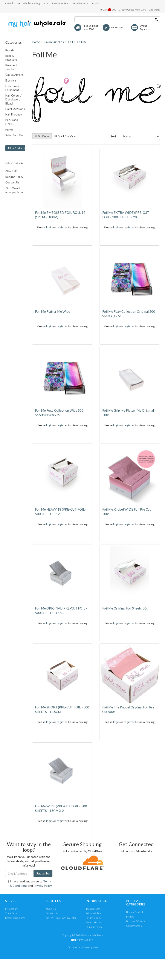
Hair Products (14, 114)
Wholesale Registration (36, 3)
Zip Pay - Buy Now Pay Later (61, 917)
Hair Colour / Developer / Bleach (13, 99)
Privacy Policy (43, 885)
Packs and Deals (11, 122)
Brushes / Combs (11, 67)
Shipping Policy (94, 926)
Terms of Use (93, 908)
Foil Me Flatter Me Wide (52, 311)
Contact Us (12, 182)
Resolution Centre (15, 917)
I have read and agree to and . (29, 883)
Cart (108, 9)
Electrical (11, 80)
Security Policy (94, 922)
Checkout (154, 9)
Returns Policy (14, 177)
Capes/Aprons (14, 74)
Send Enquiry (80, 3)
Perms (9, 129)
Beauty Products (11, 58)
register (62, 227)
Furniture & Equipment (12, 88)
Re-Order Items (61, 3)
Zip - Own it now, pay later (14, 190)
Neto (95, 947)
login (49, 227)
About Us (11, 171)
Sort (113, 136)
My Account (11, 908)
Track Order (11, 913)
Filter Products (16, 148)
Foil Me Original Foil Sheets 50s (125, 608)
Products (12, 3)
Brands (9, 50)
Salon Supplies (14, 135)
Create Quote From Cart (132, 9)
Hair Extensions (15, 109)
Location (95, 3)
